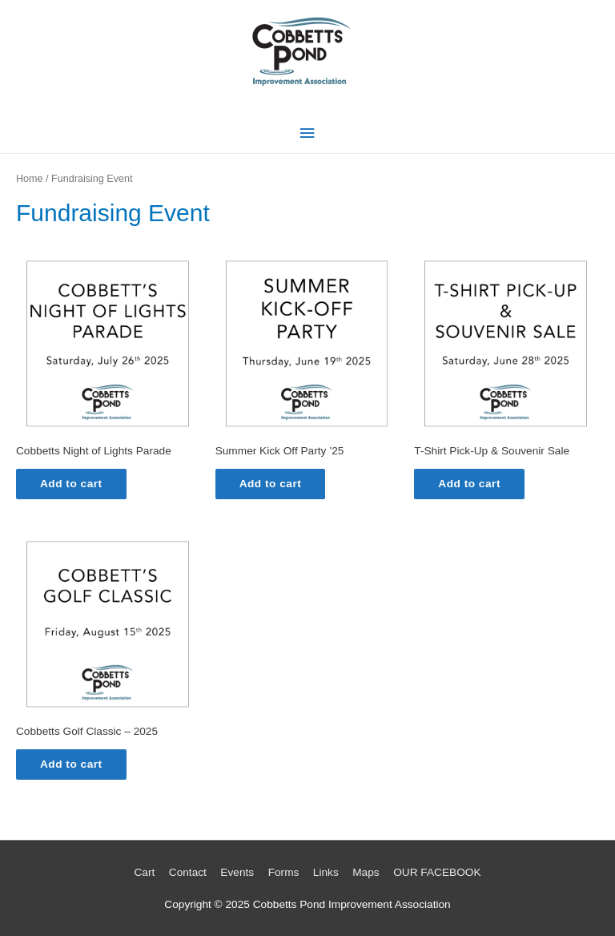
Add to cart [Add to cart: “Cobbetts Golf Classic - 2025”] (71, 764)
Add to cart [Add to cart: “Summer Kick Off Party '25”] (270, 484)
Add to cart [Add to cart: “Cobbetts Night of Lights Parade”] (71, 484)
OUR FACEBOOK (436, 872)
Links (326, 872)
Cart (144, 872)
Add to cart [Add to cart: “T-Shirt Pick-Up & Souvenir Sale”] (469, 484)
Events (237, 872)
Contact (188, 872)
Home (29, 178)
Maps (365, 872)
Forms (283, 872)
